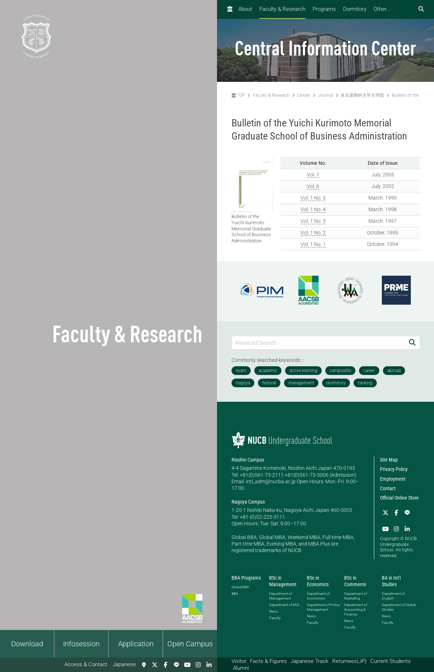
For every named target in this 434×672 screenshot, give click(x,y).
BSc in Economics (318, 581)
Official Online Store (399, 498)
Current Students (390, 661)
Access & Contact (85, 664)
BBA (234, 594)
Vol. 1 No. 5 (313, 198)
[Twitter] (154, 665)
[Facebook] (165, 665)
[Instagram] (198, 665)
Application (136, 643)
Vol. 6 (313, 186)
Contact (388, 488)
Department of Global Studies (399, 607)
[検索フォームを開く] (421, 9)
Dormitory (354, 9)
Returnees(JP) (349, 661)
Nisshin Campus (247, 460)
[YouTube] (187, 665)
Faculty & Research (282, 9)
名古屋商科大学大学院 (362, 95)
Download (27, 643)
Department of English (393, 596)
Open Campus (190, 643)
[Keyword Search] (318, 342)
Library (303, 95)
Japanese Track (309, 661)
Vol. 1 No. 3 (313, 221)
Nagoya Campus (248, 502)
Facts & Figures (268, 661)
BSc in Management (282, 581)
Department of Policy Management (323, 607)
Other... (382, 9)
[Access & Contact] (143, 665)
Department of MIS (284, 605)
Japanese (124, 664)
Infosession (81, 643)
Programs (324, 9)
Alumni (241, 668)
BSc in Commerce (355, 581)
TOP (238, 95)
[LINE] (176, 665)
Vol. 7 (313, 175)
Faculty (275, 618)
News (273, 611)
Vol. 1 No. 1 (313, 244)
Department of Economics (318, 596)
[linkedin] (209, 665)
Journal (325, 95)
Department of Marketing (355, 596)
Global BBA (240, 587)
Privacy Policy (394, 469)
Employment (392, 479)
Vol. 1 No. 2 (313, 232)
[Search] (412, 342)
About (245, 9)
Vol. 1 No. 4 (313, 209)
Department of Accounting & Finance (355, 609)
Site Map (389, 460)
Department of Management (280, 596)
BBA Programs (246, 578)
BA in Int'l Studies (391, 581)
